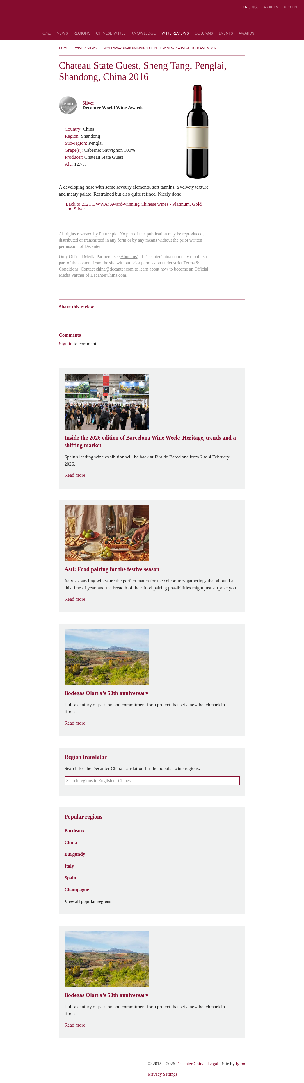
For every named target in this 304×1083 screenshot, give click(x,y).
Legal (213, 1064)
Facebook (126, 316)
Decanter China (152, 19)
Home (45, 33)
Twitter (116, 316)
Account (291, 7)
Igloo (240, 1064)
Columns (204, 33)
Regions (82, 33)
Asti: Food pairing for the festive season (112, 569)
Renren (105, 316)
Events (226, 33)
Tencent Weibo (83, 316)
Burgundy (75, 854)
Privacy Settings (162, 1074)
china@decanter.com (115, 269)
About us (271, 7)
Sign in (66, 343)
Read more (78, 475)
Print (135, 316)
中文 (255, 7)
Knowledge (143, 33)
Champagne (77, 889)
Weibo (61, 316)
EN (245, 7)
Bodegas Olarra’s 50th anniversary (106, 693)
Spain (70, 878)
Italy (69, 866)
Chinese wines (111, 33)
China (71, 842)
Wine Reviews (175, 33)
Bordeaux (74, 830)
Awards (246, 33)
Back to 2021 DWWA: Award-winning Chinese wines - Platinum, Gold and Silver (130, 206)
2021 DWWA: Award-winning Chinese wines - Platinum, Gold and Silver (160, 48)
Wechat (72, 316)
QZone (94, 316)
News (62, 33)
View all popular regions (91, 901)
